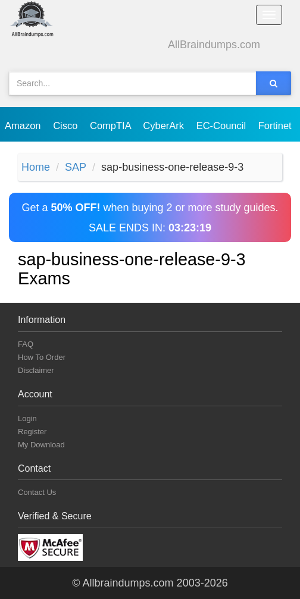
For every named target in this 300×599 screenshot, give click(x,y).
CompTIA (111, 125)
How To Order (41, 357)
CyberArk (164, 125)
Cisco (66, 125)
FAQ (25, 344)
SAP (75, 167)
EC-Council (222, 125)
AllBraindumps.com (214, 45)
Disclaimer (36, 370)
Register (32, 431)
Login (27, 418)
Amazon (24, 125)
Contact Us (37, 492)
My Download (41, 444)
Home (35, 167)
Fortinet (276, 125)
